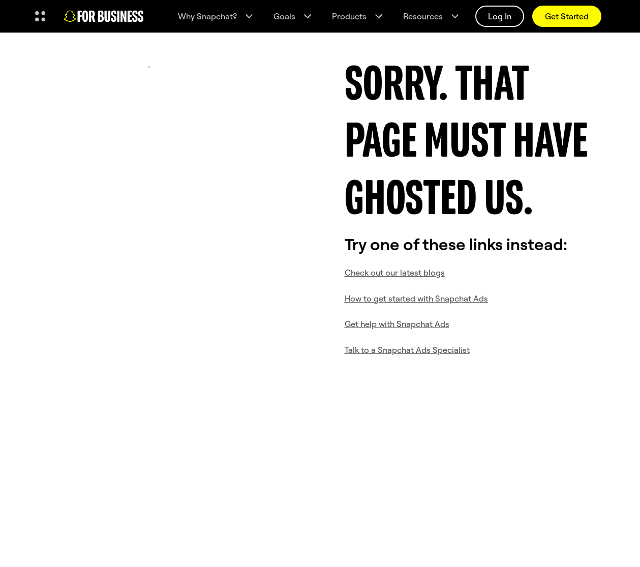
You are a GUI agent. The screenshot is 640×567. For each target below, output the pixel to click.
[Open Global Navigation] (40, 16)
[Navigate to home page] (103, 16)
